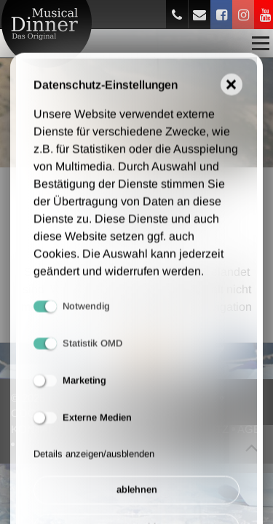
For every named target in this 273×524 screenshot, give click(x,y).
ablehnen (136, 498)
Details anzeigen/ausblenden (93, 462)
